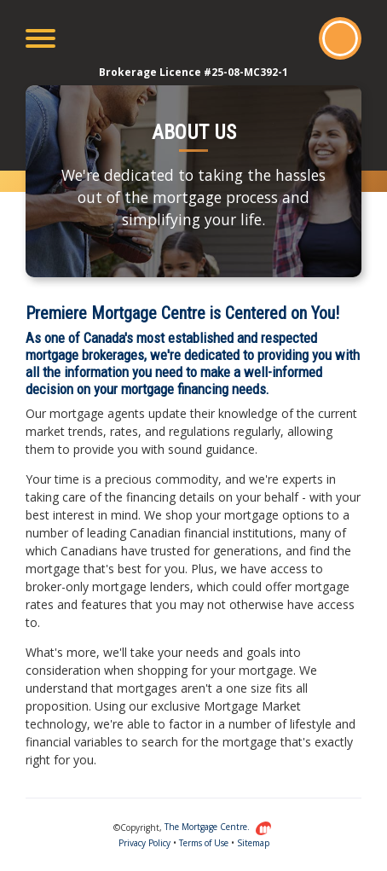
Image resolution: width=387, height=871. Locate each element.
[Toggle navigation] (40, 38)
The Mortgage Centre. (218, 827)
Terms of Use (203, 843)
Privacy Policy (144, 843)
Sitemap (253, 843)
